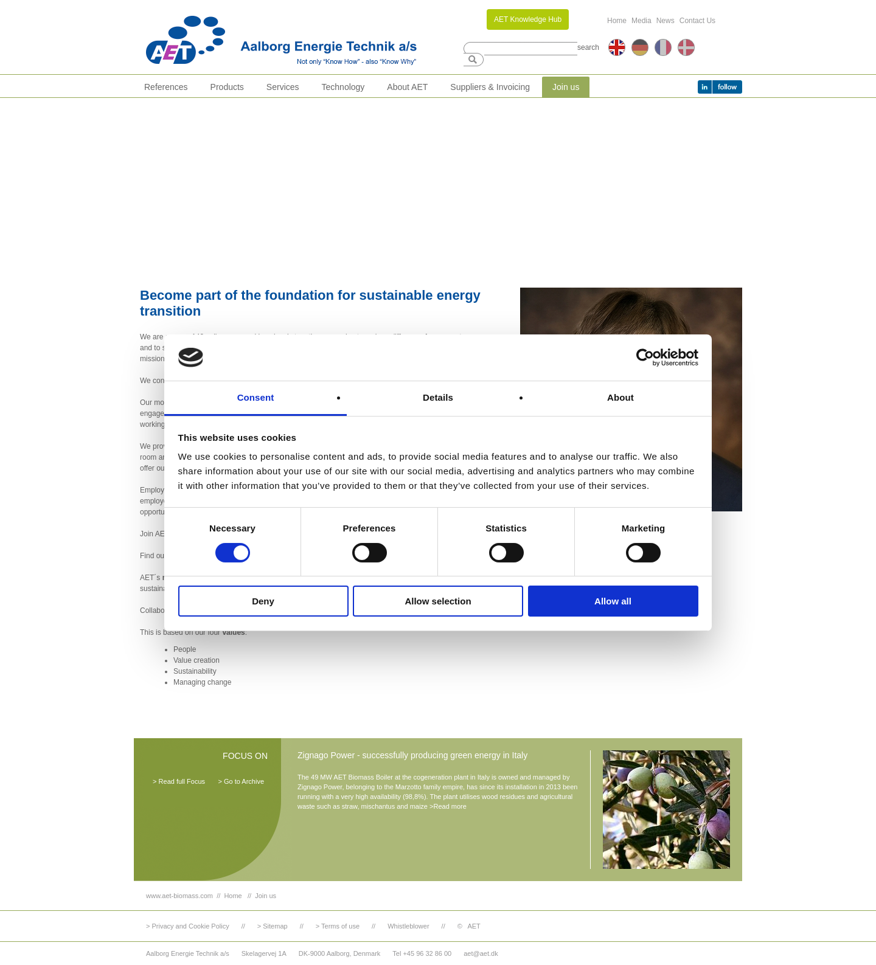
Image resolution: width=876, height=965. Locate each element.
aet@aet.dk (481, 953)
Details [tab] (438, 397)
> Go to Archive (241, 781)
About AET (407, 87)
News (665, 20)
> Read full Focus (179, 781)
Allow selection (438, 601)
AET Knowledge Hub (527, 19)
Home (617, 20)
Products (227, 87)
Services (282, 87)
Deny (263, 601)
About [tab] (620, 397)
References (166, 87)
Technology (343, 87)
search (588, 47)
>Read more (448, 806)
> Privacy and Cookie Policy (187, 926)
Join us (565, 87)
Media (641, 20)
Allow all (612, 601)
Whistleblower (408, 926)
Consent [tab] (255, 397)
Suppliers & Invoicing (490, 87)
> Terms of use (338, 926)
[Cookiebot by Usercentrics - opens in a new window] (645, 357)
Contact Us (697, 20)
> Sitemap (272, 926)
